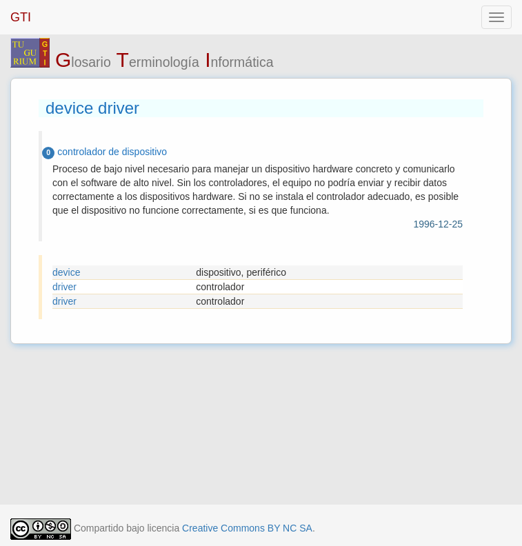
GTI (20, 17)
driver (64, 286)
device (66, 272)
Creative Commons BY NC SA (247, 528)
